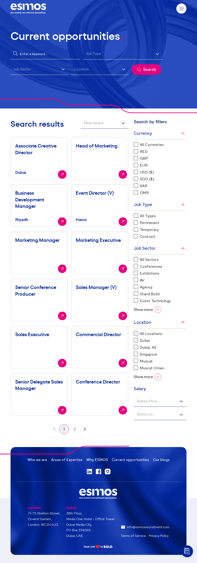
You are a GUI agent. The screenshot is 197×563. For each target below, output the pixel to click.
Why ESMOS (97, 459)
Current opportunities (130, 459)
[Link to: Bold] (98, 547)
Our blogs (161, 459)
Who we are (37, 459)
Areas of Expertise (66, 459)
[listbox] (123, 54)
